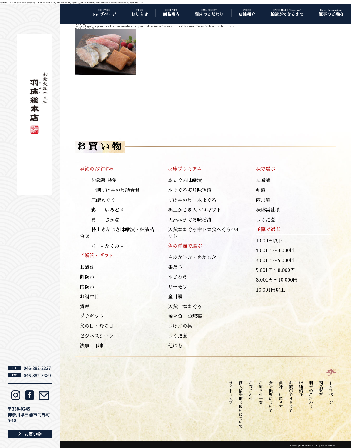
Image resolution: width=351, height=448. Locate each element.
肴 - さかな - (107, 220)
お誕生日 (89, 296)
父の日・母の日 (97, 326)
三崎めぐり (103, 200)
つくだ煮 (177, 336)
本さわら (177, 277)
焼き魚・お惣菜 (185, 316)
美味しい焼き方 (281, 395)
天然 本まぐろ (185, 306)
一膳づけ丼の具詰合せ (115, 190)
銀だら (175, 267)
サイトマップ (231, 393)
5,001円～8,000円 (275, 270)
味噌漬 (263, 180)
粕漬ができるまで (291, 397)
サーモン (177, 287)
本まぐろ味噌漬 (185, 180)
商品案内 (321, 389)
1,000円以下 (269, 241)
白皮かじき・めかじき (192, 257)
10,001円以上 (270, 290)
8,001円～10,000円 (277, 280)
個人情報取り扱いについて (241, 404)
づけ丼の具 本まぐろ (192, 200)
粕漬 (261, 190)
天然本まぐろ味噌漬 (190, 220)
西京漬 (263, 200)
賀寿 (84, 306)
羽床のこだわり (311, 395)
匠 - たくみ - (107, 246)
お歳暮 (87, 267)
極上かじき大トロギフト (194, 210)
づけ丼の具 (180, 326)
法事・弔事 (92, 345)
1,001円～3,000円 (275, 250)
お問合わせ (251, 391)
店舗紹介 (301, 389)
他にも (175, 345)
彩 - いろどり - (109, 210)
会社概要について (271, 397)
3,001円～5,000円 (275, 260)
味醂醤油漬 (268, 210)
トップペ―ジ (331, 393)
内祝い (87, 287)
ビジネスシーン (97, 336)
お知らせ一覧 (261, 393)
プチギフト (92, 316)
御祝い (87, 277)
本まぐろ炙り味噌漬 (190, 190)
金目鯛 (175, 296)
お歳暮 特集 (104, 180)
